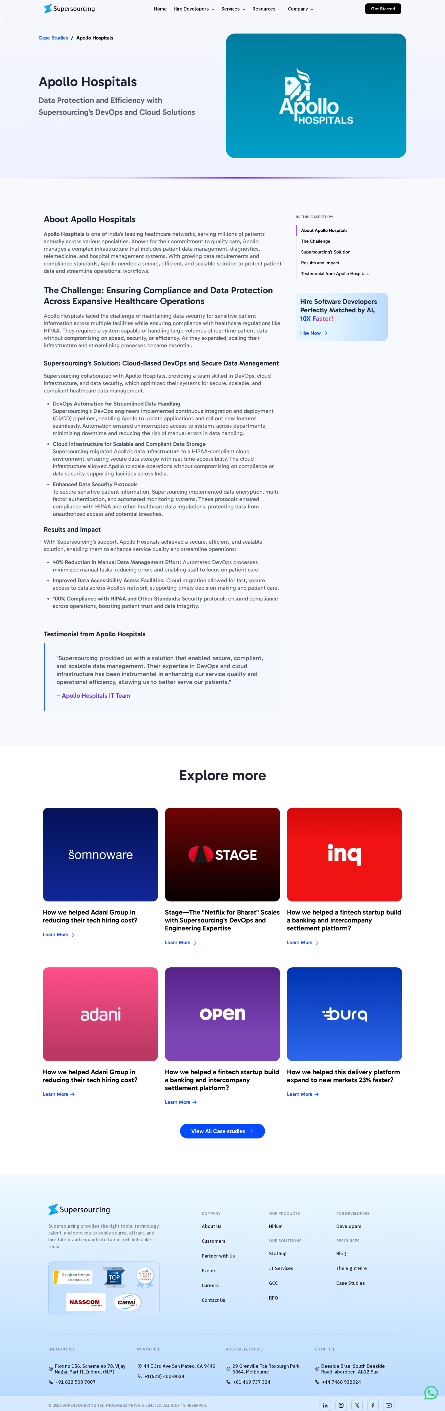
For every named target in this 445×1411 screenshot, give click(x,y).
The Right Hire (351, 1268)
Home (160, 9)
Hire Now (314, 333)
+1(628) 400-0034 (160, 1376)
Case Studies (53, 38)
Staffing (278, 1253)
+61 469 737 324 (248, 1382)
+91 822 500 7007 (72, 1382)
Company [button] (298, 9)
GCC (273, 1283)
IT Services (281, 1268)
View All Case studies (222, 1131)
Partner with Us (218, 1256)
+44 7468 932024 (338, 1382)
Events (209, 1270)
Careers (210, 1285)
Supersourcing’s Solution (325, 252)
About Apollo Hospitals (324, 230)
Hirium (276, 1226)
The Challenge (315, 241)
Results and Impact (320, 262)
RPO (273, 1298)
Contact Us (213, 1300)
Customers (214, 1241)
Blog (341, 1253)
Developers (349, 1226)
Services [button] (231, 9)
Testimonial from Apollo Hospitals (335, 273)
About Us (212, 1226)
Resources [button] (265, 9)
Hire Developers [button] (192, 9)
